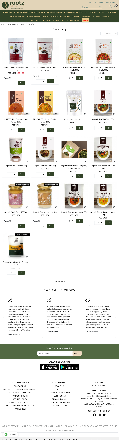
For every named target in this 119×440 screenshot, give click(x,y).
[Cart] (21, 83)
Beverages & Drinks (54, 12)
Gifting (101, 12)
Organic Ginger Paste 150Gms (45, 212)
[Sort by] (109, 33)
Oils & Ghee (85, 16)
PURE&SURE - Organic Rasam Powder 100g (16, 120)
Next (115, 317)
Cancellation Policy (19, 402)
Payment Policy (20, 396)
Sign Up (77, 353)
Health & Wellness (17, 16)
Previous (4, 317)
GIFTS (100, 2)
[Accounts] (110, 6)
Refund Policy (20, 399)
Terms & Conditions (59, 402)
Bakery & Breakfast (21, 12)
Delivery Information (19, 392)
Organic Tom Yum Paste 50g (103, 119)
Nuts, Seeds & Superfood (69, 16)
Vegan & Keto (58, 20)
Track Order (19, 409)
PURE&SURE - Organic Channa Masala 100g (103, 68)
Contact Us (20, 386)
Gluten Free (111, 12)
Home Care (54, 16)
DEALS (85, 20)
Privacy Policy (59, 399)
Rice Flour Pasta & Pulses (41, 20)
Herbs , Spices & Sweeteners (37, 16)
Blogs (59, 389)
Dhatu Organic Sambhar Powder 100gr (15, 68)
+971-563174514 (99, 386)
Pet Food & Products (100, 16)
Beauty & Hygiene (38, 12)
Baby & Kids (7, 12)
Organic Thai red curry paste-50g (74, 212)
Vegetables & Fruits (73, 20)
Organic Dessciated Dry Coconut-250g (16, 263)
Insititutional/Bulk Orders (20, 405)
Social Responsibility (59, 392)
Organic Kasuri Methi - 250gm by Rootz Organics (74, 167)
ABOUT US (92, 2)
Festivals (92, 12)
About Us (59, 386)
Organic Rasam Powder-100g (44, 67)
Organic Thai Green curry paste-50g (103, 167)
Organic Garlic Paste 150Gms (15, 212)
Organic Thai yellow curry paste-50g (103, 213)
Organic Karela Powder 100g (16, 166)
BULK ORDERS (109, 2)
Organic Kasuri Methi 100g (74, 119)
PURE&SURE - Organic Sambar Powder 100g (45, 120)
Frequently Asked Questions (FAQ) (20, 389)
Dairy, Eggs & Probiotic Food (75, 12)
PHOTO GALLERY (59, 405)
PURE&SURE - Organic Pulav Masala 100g (74, 68)
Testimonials (59, 396)
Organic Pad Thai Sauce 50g (45, 166)
